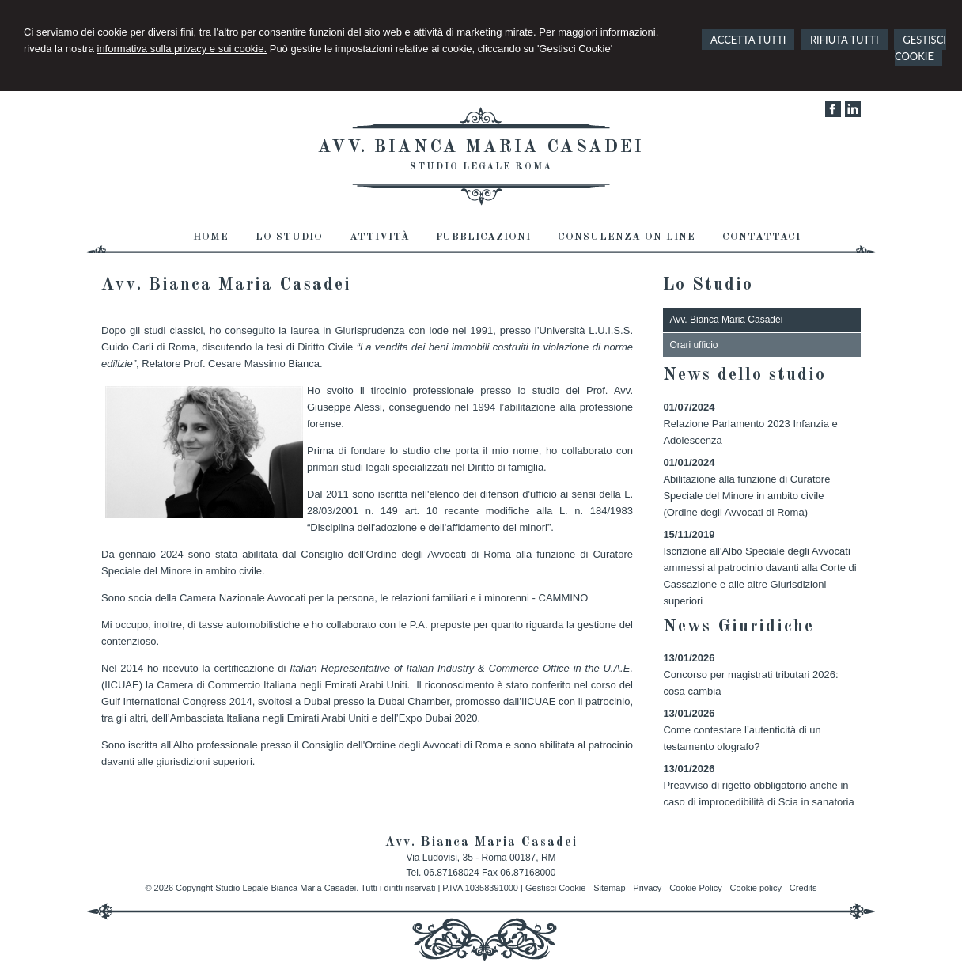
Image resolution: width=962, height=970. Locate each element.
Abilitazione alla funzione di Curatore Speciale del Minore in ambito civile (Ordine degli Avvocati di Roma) (746, 495)
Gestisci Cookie (555, 887)
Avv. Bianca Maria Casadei (481, 147)
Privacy (647, 887)
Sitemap (609, 887)
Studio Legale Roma (481, 167)
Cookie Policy (695, 887)
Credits (803, 887)
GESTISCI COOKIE (920, 48)
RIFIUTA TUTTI (844, 39)
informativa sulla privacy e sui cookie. (182, 49)
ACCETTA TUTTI (748, 39)
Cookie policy (756, 887)
